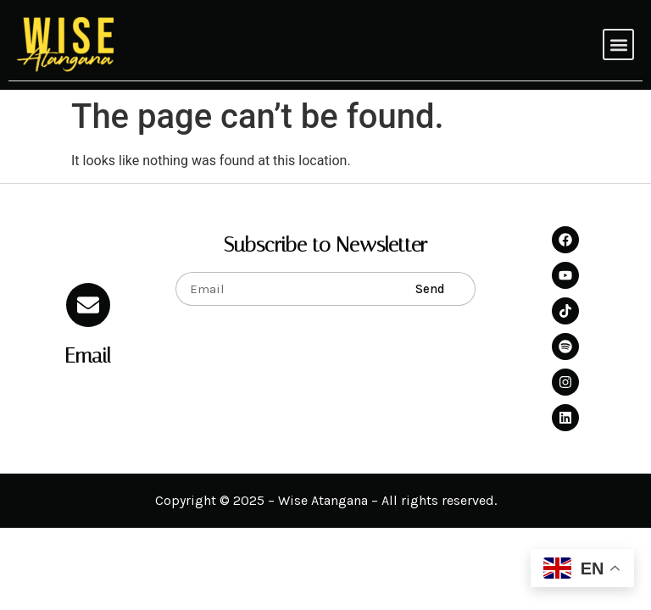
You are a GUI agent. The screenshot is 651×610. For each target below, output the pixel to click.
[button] (618, 44)
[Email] (88, 305)
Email (87, 356)
